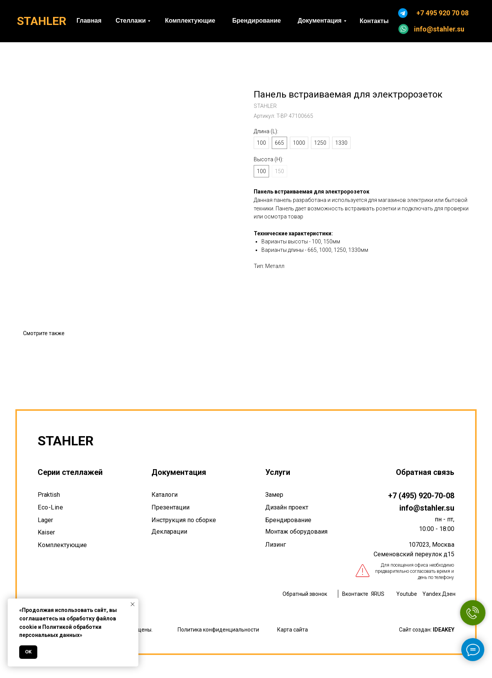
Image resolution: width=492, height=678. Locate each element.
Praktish (49, 494)
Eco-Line (50, 507)
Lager (45, 520)
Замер (274, 494)
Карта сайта (292, 630)
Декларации (169, 531)
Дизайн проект (286, 507)
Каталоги (164, 494)
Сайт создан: (426, 630)
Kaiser (46, 532)
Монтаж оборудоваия (296, 531)
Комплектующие (62, 545)
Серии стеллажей (70, 472)
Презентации (170, 507)
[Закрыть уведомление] (132, 604)
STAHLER (41, 21)
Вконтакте (355, 594)
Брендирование (288, 520)
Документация (178, 472)
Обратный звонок (305, 594)
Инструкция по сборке (183, 520)
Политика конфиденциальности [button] (218, 630)
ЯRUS (377, 594)
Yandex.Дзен (438, 594)
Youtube (406, 594)
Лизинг (275, 544)
